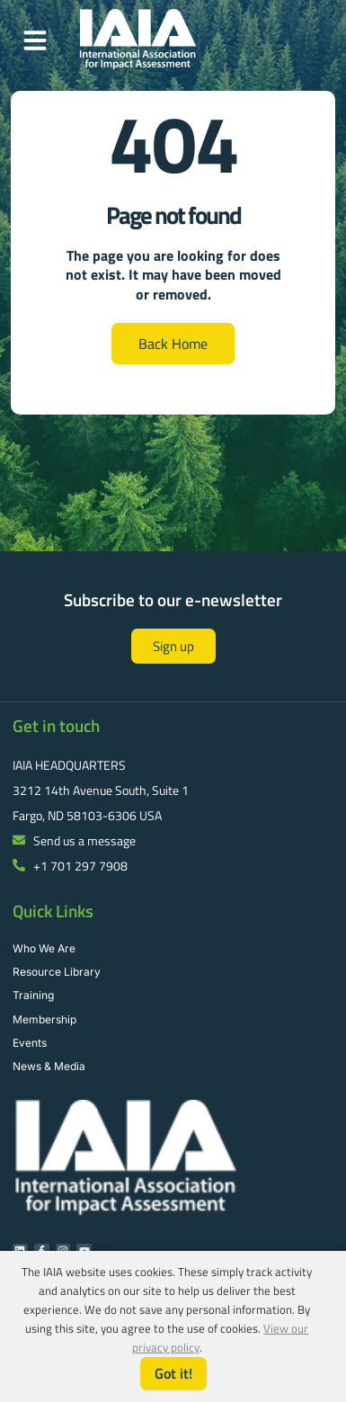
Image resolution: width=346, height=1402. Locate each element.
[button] (35, 40)
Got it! (173, 1373)
